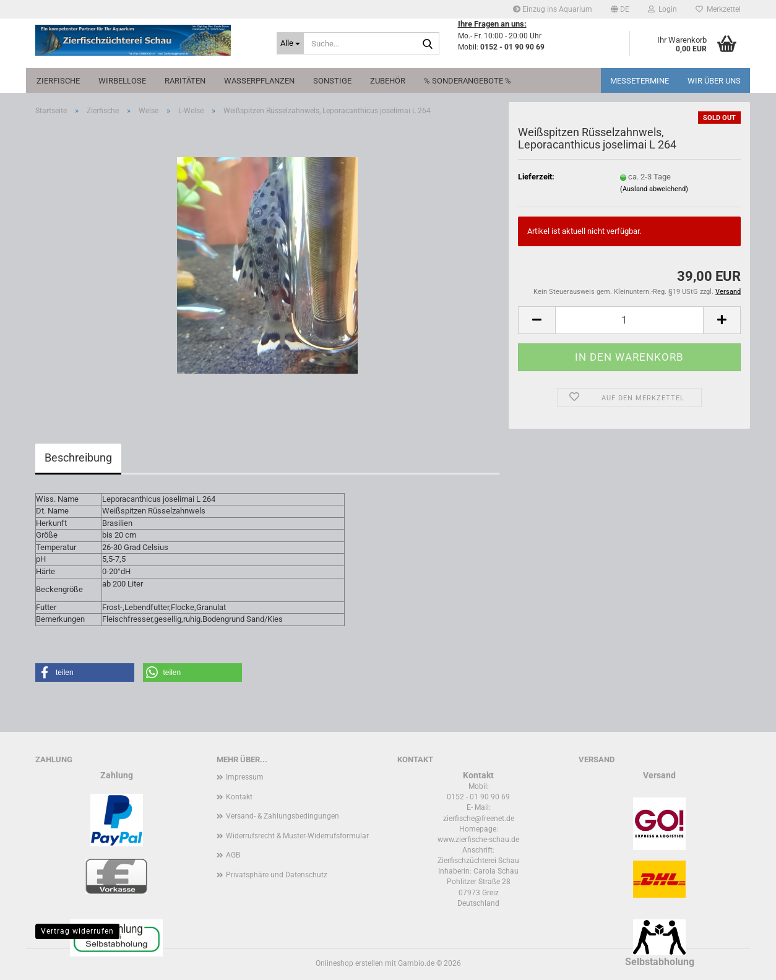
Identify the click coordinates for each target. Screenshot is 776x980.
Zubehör (387, 80)
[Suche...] (290, 43)
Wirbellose (122, 80)
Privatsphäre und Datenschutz (276, 874)
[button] (620, 9)
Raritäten (185, 80)
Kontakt (239, 797)
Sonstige (332, 80)
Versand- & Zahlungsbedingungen (282, 816)
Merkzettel (718, 9)
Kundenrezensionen (293, 457)
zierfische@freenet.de (478, 818)
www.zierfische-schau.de (478, 839)
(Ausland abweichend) (654, 189)
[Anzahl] (629, 320)
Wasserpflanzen (259, 80)
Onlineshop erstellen (349, 963)
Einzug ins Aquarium (552, 9)
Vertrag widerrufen (77, 931)
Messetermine (639, 80)
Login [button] (662, 9)
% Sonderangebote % (467, 80)
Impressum (245, 777)
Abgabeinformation (178, 457)
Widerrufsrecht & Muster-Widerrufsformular (297, 836)
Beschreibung (78, 457)
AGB (233, 855)
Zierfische (58, 80)
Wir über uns (714, 80)
